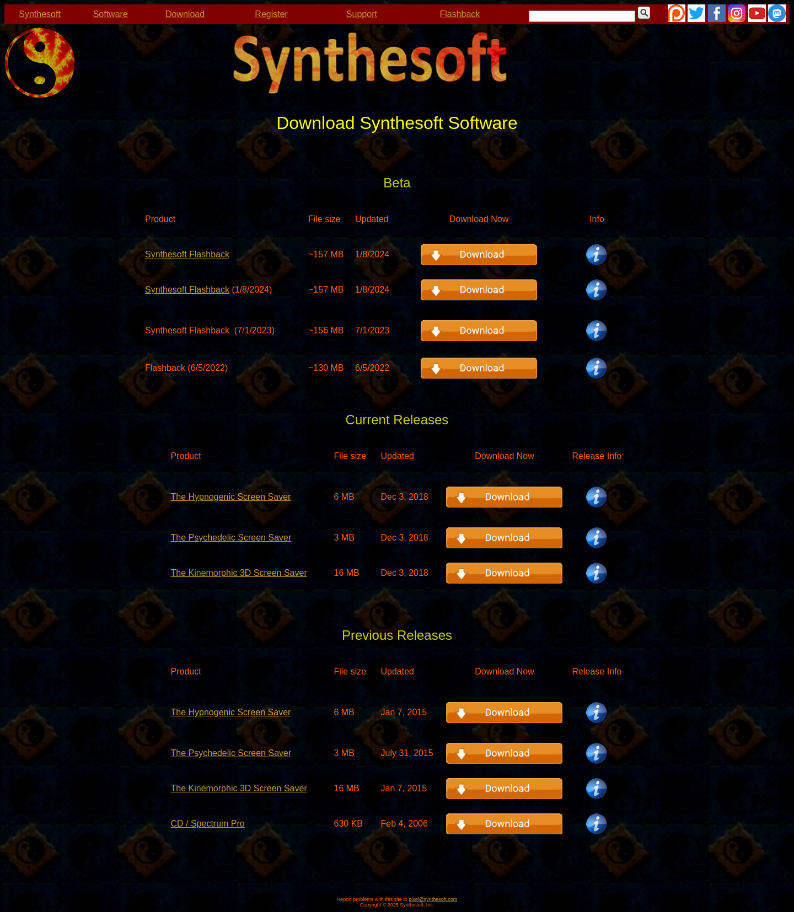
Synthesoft (40, 14)
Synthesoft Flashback (187, 254)
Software (110, 14)
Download (185, 14)
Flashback (459, 14)
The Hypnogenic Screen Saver (230, 496)
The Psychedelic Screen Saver (230, 537)
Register (271, 14)
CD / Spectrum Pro (207, 823)
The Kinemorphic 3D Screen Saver (238, 573)
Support (361, 14)
